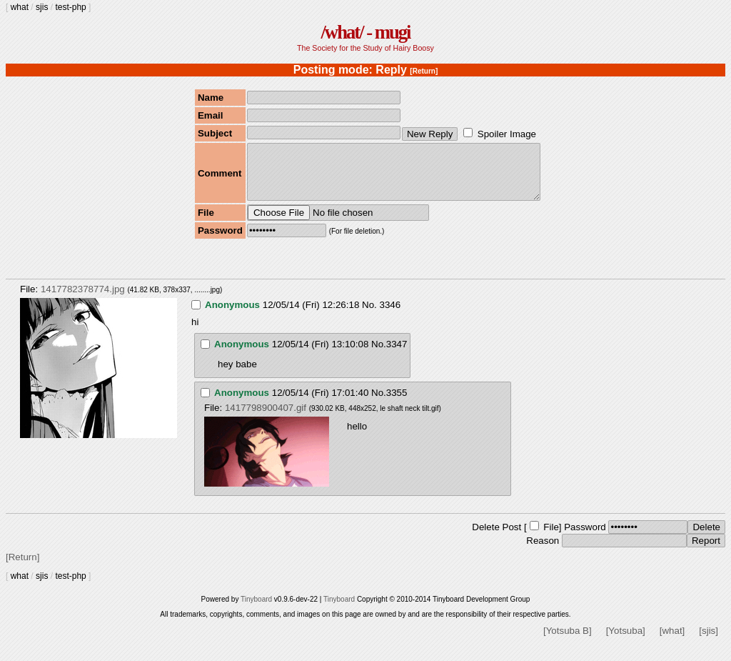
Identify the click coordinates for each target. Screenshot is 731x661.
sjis (42, 7)
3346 (389, 315)
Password (585, 537)
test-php (70, 7)
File (550, 537)
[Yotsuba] (625, 641)
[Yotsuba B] (567, 641)
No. (369, 315)
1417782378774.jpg (83, 299)
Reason (542, 551)
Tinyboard (256, 610)
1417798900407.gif (265, 418)
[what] (672, 641)
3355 (397, 403)
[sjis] (708, 641)
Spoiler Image (507, 134)
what (20, 7)
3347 (397, 354)
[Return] (424, 71)
